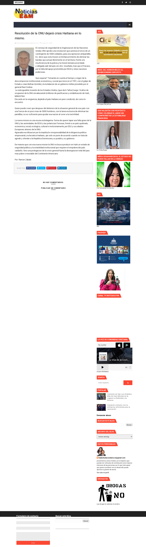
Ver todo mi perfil (103, 472)
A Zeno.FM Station (103, 371)
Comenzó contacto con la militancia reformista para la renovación (118, 407)
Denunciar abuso (104, 415)
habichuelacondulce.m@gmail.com (112, 458)
